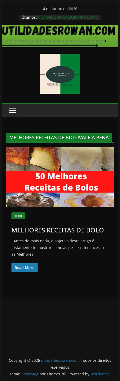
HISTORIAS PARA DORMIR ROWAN (68, 17)
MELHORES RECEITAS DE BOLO (57, 230)
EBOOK (18, 216)
